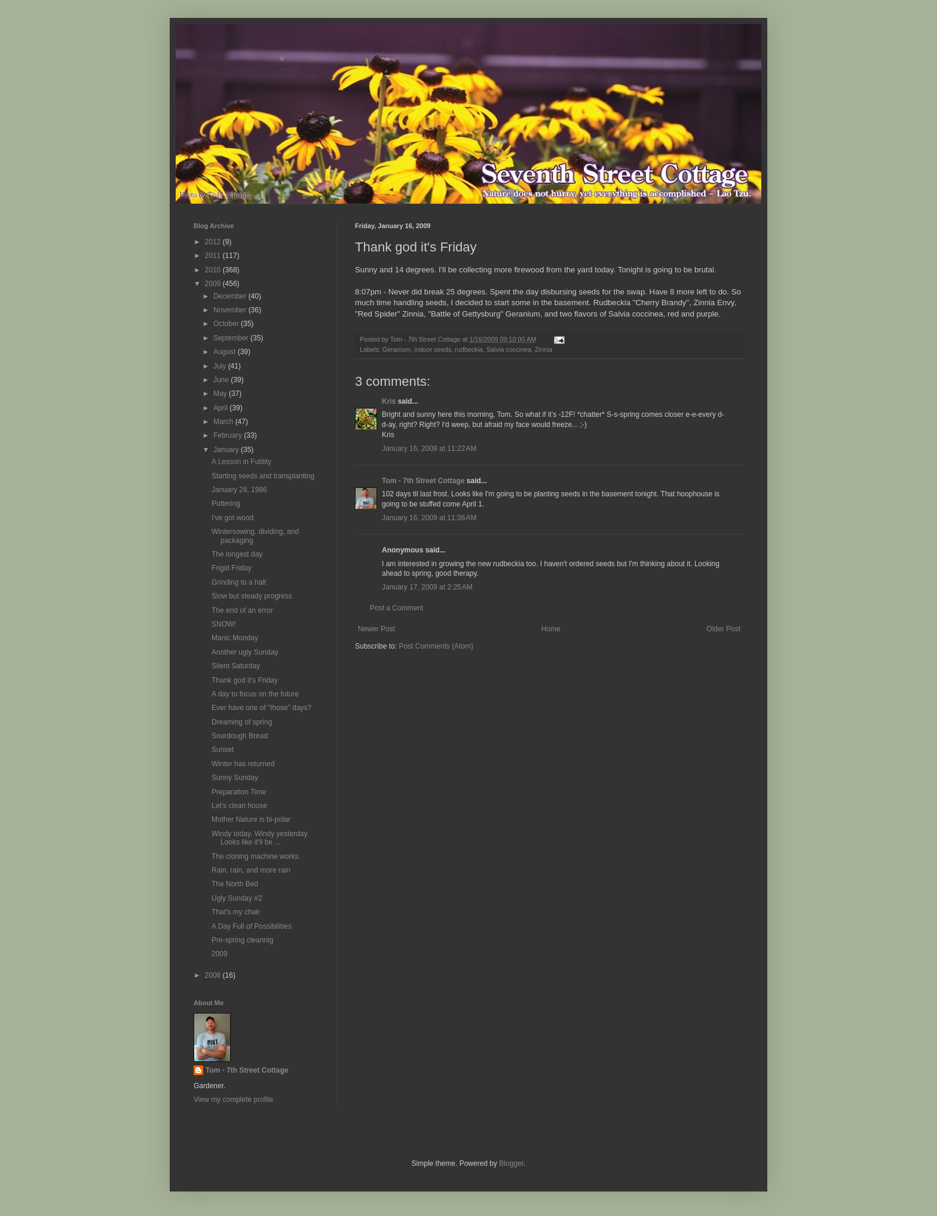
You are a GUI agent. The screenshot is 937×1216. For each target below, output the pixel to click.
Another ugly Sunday (245, 652)
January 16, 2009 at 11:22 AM (429, 448)
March (224, 421)
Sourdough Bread (240, 736)
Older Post (723, 629)
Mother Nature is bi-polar (251, 819)
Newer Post (376, 629)
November (231, 310)
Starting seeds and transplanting (263, 476)
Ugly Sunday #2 (237, 898)
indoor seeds (432, 349)
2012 (214, 242)
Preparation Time (239, 792)
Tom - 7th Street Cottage (423, 481)
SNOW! (224, 624)
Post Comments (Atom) (436, 646)
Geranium (396, 349)
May (221, 393)
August (225, 352)
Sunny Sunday (235, 777)
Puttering (226, 503)
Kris (389, 401)
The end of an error (242, 610)
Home (551, 629)
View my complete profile (233, 1099)
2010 (214, 270)
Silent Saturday (236, 666)
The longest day (237, 554)
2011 (214, 255)
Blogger (511, 1163)
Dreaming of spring (242, 722)
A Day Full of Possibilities (252, 926)
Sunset (223, 749)
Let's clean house (239, 806)
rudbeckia (469, 349)
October (227, 324)
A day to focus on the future (255, 694)
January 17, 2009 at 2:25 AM (427, 587)
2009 (214, 284)
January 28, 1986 (239, 490)
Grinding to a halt (239, 582)
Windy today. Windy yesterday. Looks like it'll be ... (260, 838)
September (231, 338)
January (227, 450)
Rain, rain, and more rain (251, 870)
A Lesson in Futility (241, 461)
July (220, 366)
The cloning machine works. (256, 856)
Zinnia (543, 349)
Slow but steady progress (252, 596)
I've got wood (232, 518)
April (221, 408)
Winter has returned (243, 764)
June (222, 380)
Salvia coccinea (508, 349)
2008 (214, 975)
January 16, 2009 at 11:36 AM (429, 518)
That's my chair (236, 912)
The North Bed (235, 884)
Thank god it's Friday (245, 680)
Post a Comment (396, 608)
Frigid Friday (232, 568)
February (228, 435)
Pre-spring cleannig (242, 940)
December (231, 296)
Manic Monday (235, 638)
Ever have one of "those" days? (261, 708)
